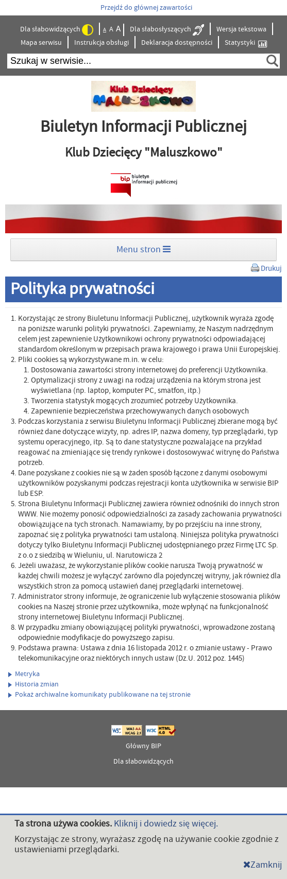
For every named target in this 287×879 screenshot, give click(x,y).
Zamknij (262, 865)
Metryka (24, 674)
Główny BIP (143, 746)
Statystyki (246, 43)
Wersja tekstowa (241, 29)
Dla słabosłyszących (167, 30)
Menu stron (143, 249)
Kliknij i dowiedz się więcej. (166, 824)
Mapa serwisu (41, 42)
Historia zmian (33, 684)
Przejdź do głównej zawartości (146, 7)
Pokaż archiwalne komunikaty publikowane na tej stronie (99, 694)
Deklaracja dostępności (176, 42)
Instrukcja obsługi (101, 42)
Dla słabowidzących (56, 30)
